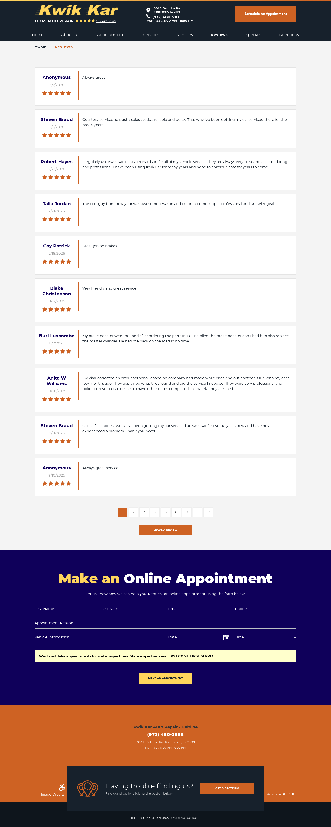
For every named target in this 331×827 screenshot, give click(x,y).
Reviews (219, 35)
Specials (253, 35)
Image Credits (53, 794)
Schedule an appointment (266, 13)
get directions (227, 788)
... (198, 512)
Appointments (111, 35)
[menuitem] (38, 35)
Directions (289, 35)
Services (151, 35)
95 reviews (106, 21)
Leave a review (165, 530)
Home (38, 35)
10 (208, 512)
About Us (70, 35)
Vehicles (185, 35)
